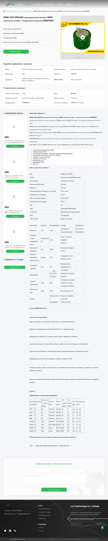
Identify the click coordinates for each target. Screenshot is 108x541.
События (60, 4)
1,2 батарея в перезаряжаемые (25, 11)
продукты (12, 11)
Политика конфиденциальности (18, 539)
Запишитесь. (99, 523)
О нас (38, 4)
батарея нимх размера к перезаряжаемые (46, 445)
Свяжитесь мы (48, 4)
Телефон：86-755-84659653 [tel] (13, 510)
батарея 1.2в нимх (64, 445)
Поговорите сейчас (16, 51)
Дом (20, 4)
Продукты (29, 4)
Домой (7, 11)
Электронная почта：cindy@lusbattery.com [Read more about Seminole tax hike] (17, 514)
